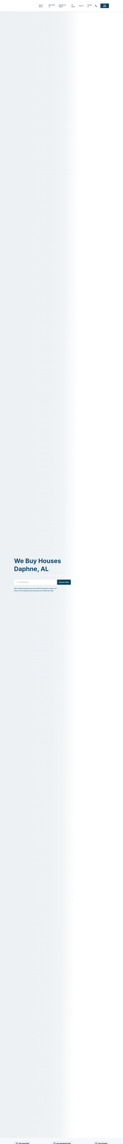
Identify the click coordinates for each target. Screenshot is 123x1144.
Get (104, 5)
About (81, 6)
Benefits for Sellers (62, 5)
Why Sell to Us (52, 5)
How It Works (41, 5)
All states (73, 5)
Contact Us (89, 5)
